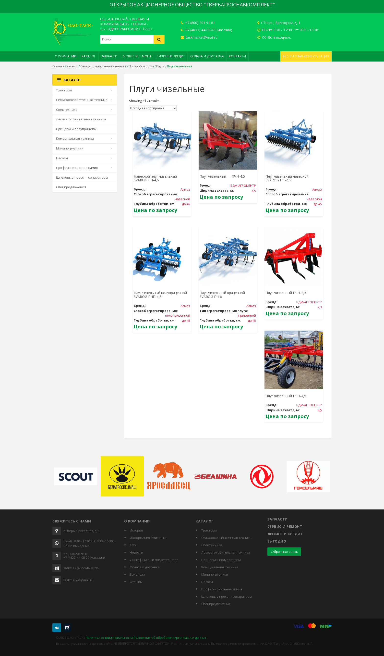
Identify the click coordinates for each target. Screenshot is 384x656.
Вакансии (137, 574)
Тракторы (64, 90)
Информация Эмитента (148, 537)
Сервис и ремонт (137, 56)
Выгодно (276, 541)
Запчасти (109, 56)
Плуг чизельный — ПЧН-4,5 (222, 176)
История (136, 530)
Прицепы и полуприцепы (76, 129)
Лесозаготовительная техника (81, 119)
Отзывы (136, 582)
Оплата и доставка (207, 56)
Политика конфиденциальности (109, 638)
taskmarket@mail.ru (199, 37)
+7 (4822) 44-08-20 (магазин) (206, 30)
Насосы (62, 158)
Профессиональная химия (77, 167)
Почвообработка (141, 66)
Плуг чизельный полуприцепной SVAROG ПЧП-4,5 (160, 294)
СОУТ (134, 545)
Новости (136, 552)
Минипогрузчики (70, 148)
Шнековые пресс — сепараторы (82, 177)
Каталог (89, 56)
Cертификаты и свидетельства (154, 559)
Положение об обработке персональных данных (169, 638)
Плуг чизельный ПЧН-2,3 (285, 292)
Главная (58, 66)
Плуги (160, 66)
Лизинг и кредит (170, 56)
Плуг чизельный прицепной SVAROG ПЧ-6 (222, 294)
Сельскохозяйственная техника (103, 66)
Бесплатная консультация (306, 56)
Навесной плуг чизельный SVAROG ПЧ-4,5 (155, 178)
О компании (65, 56)
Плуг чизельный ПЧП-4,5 (285, 396)
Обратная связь (284, 552)
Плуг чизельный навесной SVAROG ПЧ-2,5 (287, 178)
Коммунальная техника (75, 138)
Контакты (237, 56)
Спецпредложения (71, 187)
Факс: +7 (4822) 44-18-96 (80, 568)
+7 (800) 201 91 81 (198, 22)
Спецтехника (66, 109)
